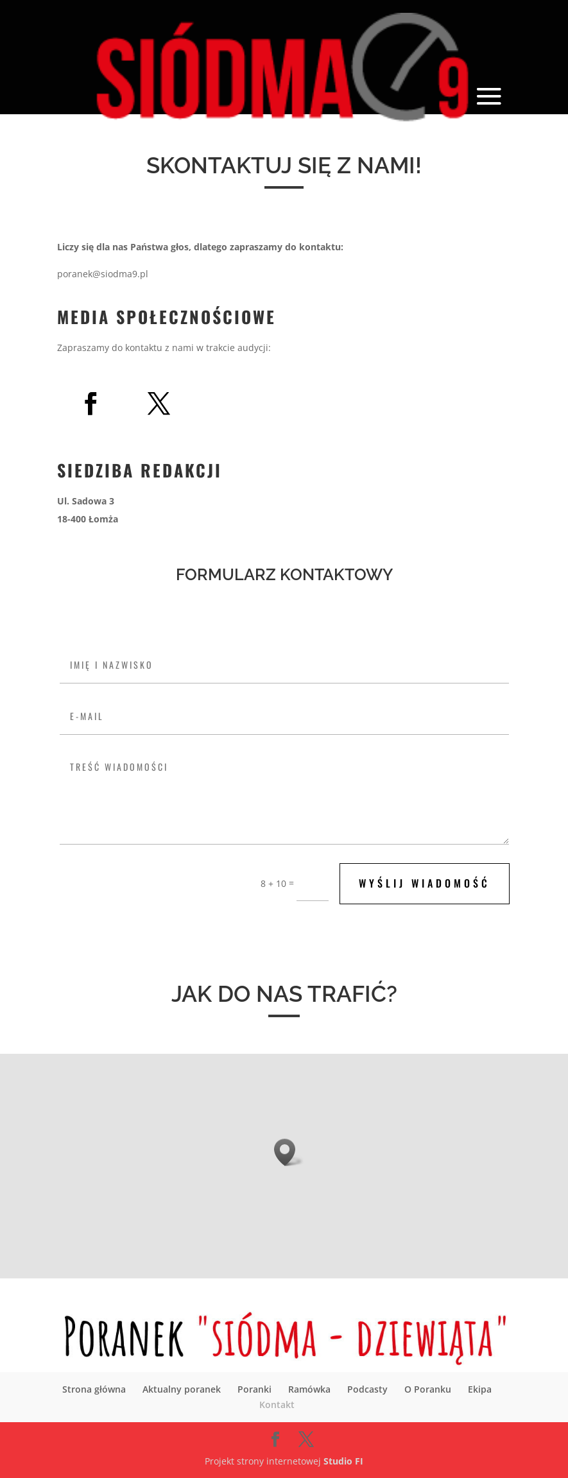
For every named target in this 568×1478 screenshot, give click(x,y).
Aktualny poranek (181, 1389)
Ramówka (309, 1389)
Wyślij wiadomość (424, 883)
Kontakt (277, 1404)
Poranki (254, 1389)
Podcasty (367, 1389)
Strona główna (94, 1389)
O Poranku (427, 1389)
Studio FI (343, 1461)
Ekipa (480, 1389)
